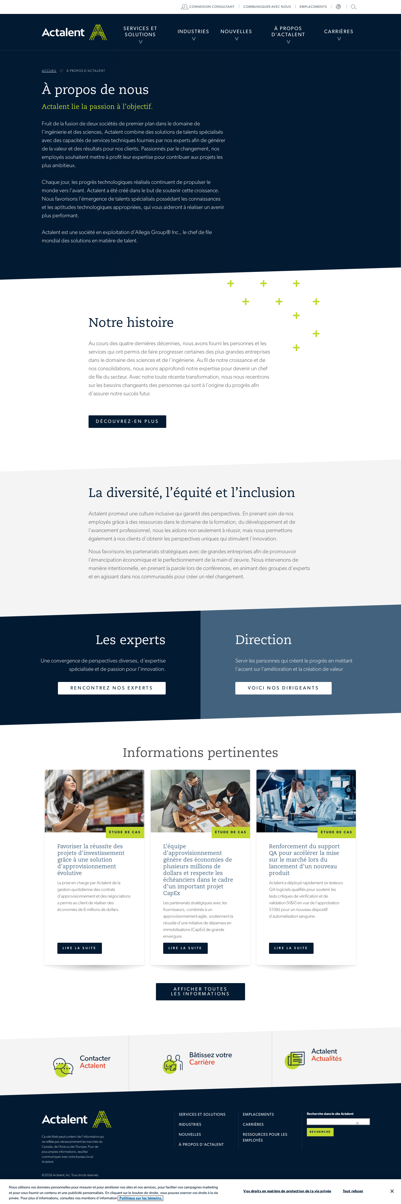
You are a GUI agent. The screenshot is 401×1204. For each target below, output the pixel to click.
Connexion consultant (212, 7)
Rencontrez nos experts (111, 688)
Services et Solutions (140, 32)
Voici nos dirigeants (283, 688)
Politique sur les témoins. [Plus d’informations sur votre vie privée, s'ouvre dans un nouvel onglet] (140, 1198)
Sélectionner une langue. (338, 7)
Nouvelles (236, 32)
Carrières (339, 32)
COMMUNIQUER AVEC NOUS (267, 7)
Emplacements (313, 7)
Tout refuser (353, 1191)
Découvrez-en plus (127, 421)
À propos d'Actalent (288, 32)
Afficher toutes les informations (200, 991)
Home (74, 32)
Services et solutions (202, 1115)
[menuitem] (140, 32)
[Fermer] (392, 1191)
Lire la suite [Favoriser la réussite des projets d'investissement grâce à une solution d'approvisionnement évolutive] (80, 948)
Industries (193, 32)
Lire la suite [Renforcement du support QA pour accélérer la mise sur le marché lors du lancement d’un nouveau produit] (291, 948)
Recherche (320, 1132)
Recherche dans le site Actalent (353, 6)
